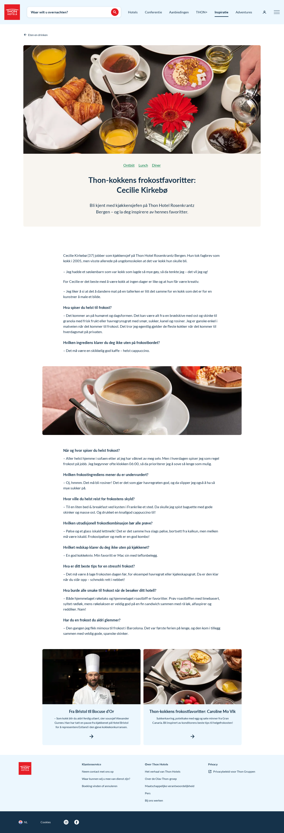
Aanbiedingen (179, 12)
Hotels (133, 12)
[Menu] (277, 12)
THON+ (201, 12)
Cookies (46, 822)
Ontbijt (129, 165)
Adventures (244, 12)
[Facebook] (76, 822)
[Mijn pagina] (264, 12)
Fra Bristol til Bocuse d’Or (91, 711)
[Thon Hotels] (12, 12)
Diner (156, 165)
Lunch (143, 165)
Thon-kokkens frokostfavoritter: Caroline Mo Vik (192, 711)
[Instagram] (66, 822)
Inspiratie (221, 12)
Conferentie (153, 12)
